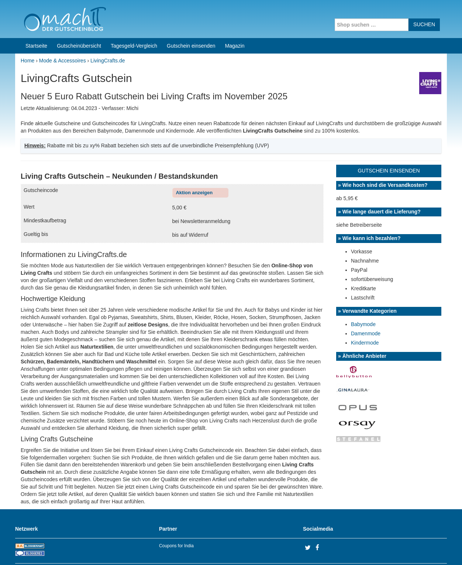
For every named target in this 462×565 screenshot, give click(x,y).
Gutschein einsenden (191, 18)
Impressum (401, 550)
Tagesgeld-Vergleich (134, 18)
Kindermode (365, 315)
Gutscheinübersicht (79, 18)
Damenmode (365, 305)
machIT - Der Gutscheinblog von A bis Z (78, 550)
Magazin (235, 18)
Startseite (36, 18)
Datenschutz (432, 550)
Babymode (363, 296)
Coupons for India (176, 517)
